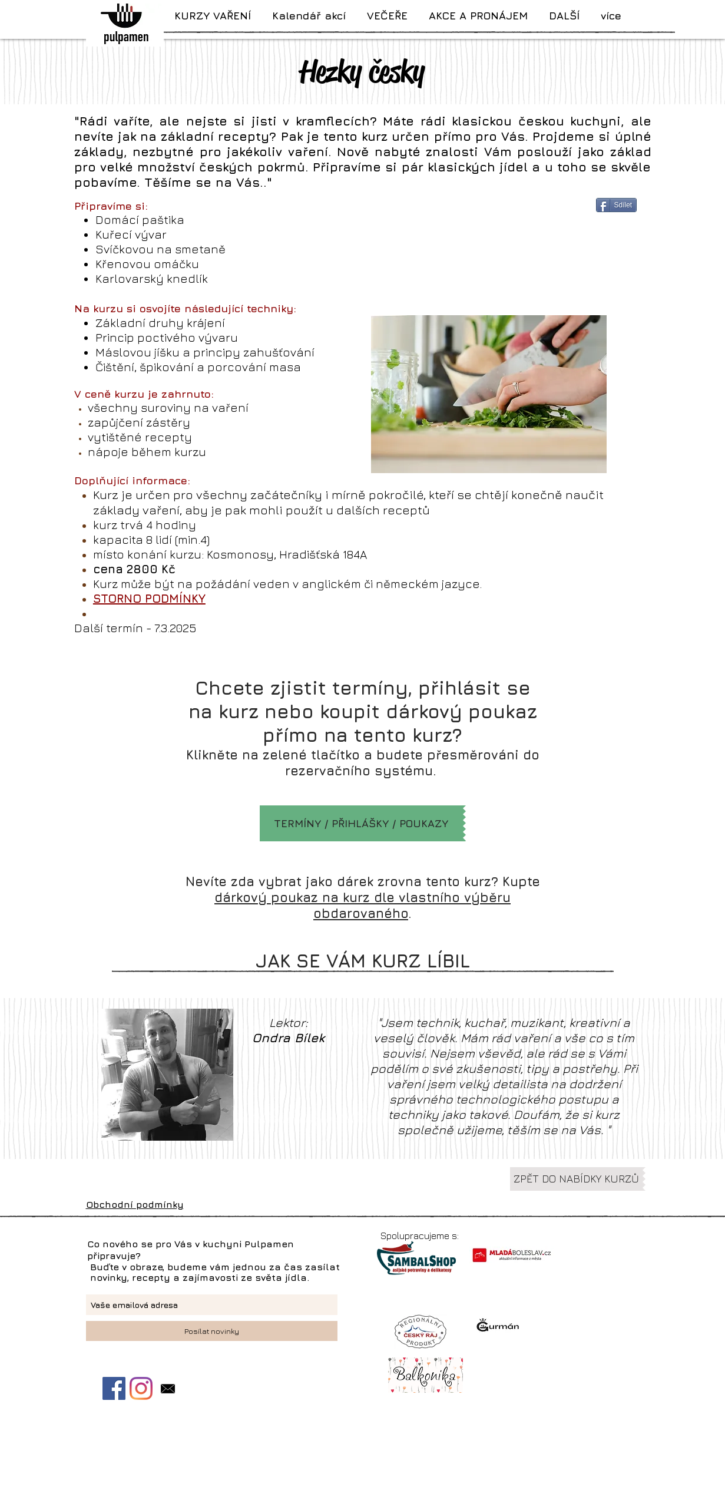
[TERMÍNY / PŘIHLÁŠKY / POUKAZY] (361, 823)
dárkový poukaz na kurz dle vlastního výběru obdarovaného (362, 905)
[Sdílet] (616, 205)
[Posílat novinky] (211, 1331)
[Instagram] (141, 1388)
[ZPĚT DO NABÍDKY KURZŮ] (576, 1179)
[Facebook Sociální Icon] (113, 1388)
